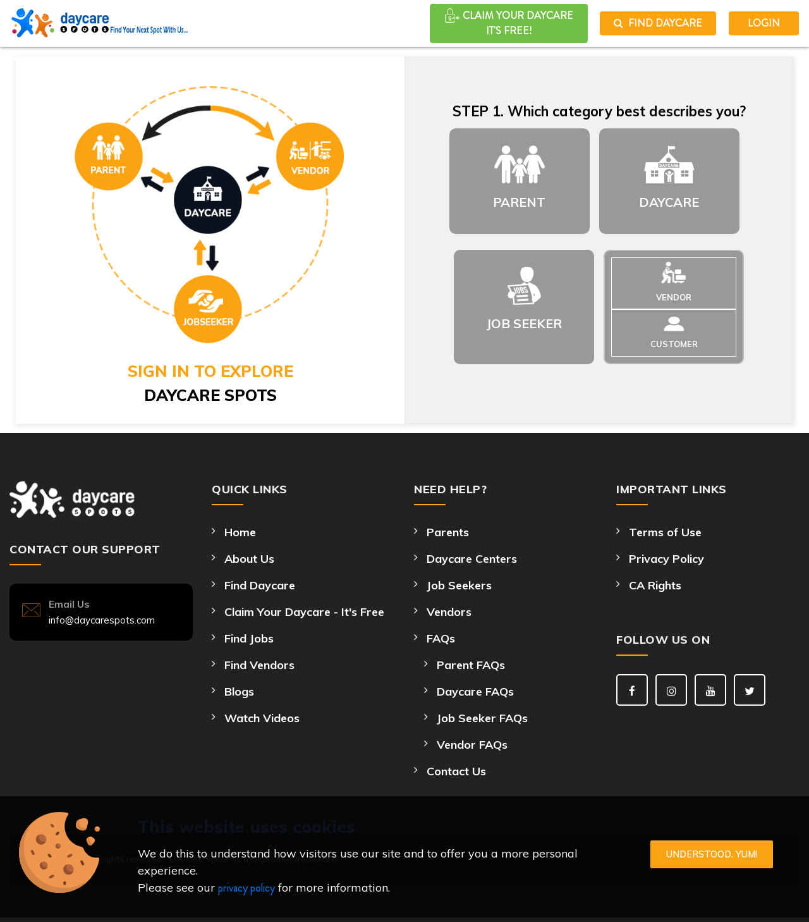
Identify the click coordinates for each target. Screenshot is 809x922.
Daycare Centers (472, 558)
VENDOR (673, 297)
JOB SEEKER (524, 323)
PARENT (519, 202)
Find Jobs (249, 638)
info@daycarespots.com (102, 620)
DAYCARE (669, 202)
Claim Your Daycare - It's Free (304, 612)
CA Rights (655, 585)
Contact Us (456, 771)
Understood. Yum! (711, 854)
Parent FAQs (471, 665)
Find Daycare (658, 23)
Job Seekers (459, 585)
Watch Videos (262, 718)
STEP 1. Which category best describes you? (599, 111)
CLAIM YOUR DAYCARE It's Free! (508, 23)
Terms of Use (665, 532)
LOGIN (764, 23)
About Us (249, 558)
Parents (448, 532)
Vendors (449, 612)
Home (240, 532)
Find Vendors (259, 665)
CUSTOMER (674, 344)
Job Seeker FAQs (482, 718)
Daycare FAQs (475, 691)
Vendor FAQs (472, 744)
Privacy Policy (666, 558)
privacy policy (246, 888)
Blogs (239, 691)
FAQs (441, 638)
